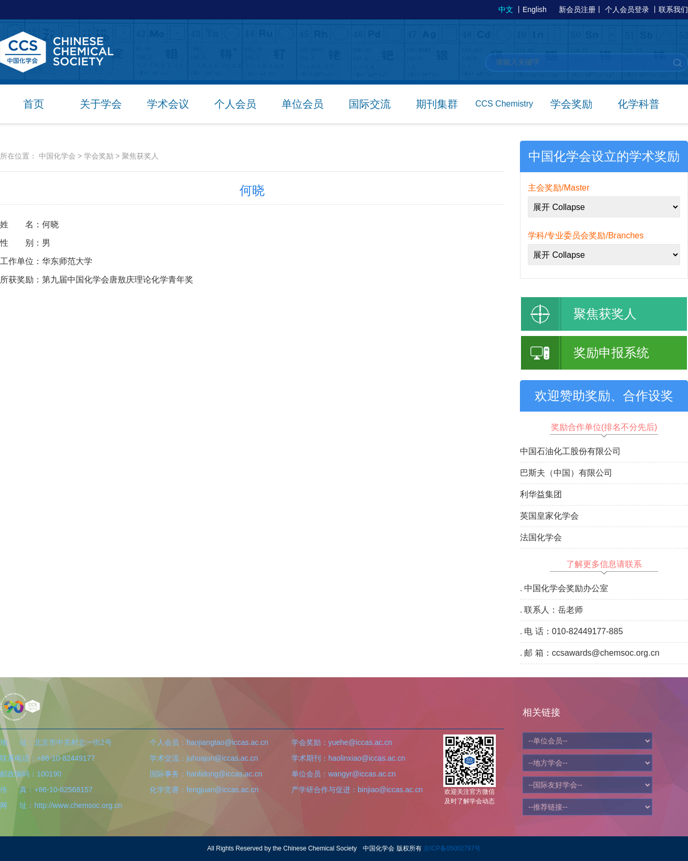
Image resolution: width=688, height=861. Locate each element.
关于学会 (101, 104)
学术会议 (168, 104)
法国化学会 (541, 537)
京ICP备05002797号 (452, 848)
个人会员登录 (627, 9)
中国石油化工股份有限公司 (570, 451)
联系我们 (673, 9)
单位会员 (303, 104)
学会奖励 (571, 104)
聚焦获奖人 (140, 156)
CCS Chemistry (504, 103)
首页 (33, 104)
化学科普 (639, 104)
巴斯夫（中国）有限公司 (566, 472)
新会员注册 (577, 9)
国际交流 (370, 104)
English (535, 9)
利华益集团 (541, 494)
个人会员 (235, 104)
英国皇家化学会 (549, 515)
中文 (505, 9)
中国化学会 (57, 156)
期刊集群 (437, 104)
